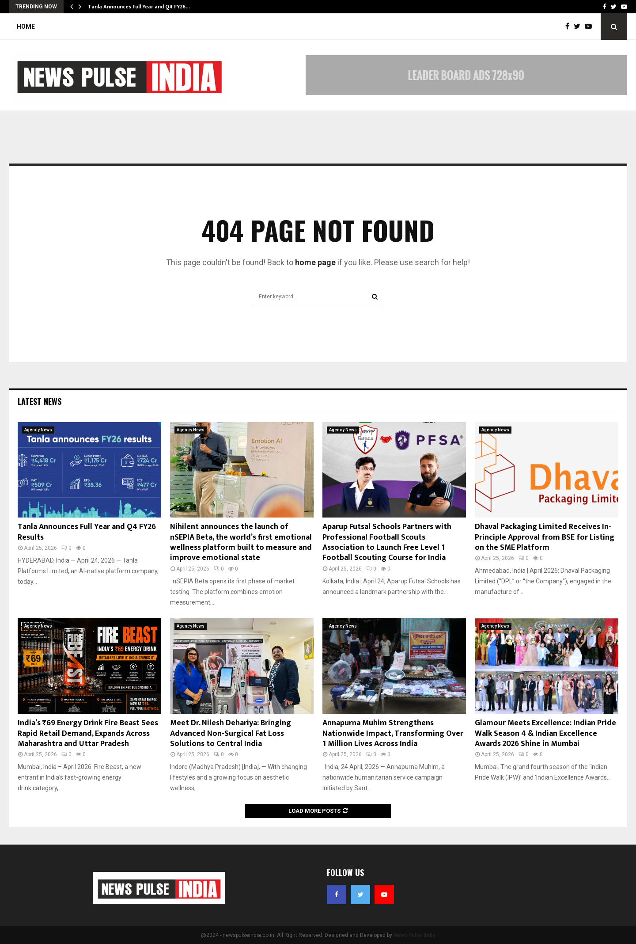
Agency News (38, 429)
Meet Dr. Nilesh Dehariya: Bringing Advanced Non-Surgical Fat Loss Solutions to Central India (230, 733)
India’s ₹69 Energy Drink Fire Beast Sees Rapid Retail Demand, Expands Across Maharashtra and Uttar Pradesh (88, 733)
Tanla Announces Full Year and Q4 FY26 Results (87, 532)
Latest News (39, 401)
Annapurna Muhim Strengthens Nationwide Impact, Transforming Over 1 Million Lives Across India (392, 733)
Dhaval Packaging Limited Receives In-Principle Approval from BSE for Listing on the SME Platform (544, 537)
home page (315, 262)
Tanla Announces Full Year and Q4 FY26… (139, 6)
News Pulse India (414, 935)
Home (26, 26)
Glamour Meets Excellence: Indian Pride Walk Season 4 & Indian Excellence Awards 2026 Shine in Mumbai (545, 733)
